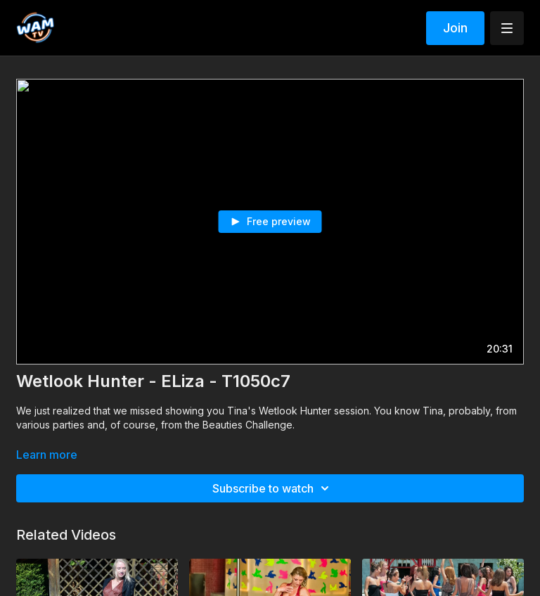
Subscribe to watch (272, 488)
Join (455, 27)
